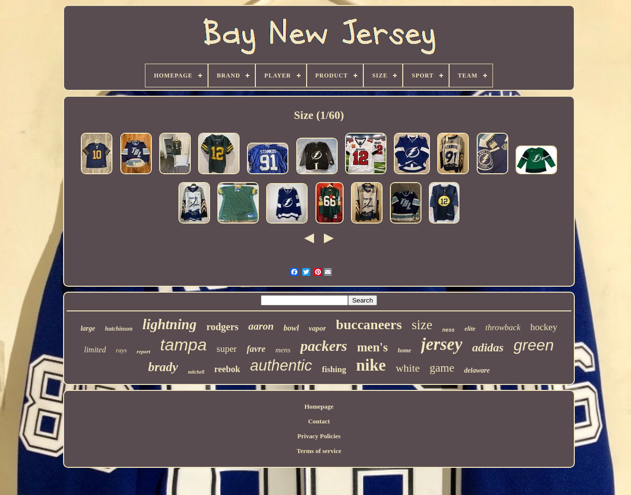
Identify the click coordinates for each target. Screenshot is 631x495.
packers (323, 346)
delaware (477, 370)
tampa (183, 344)
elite (469, 328)
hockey (544, 327)
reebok (227, 369)
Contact (319, 421)
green (534, 345)
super (226, 348)
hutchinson (119, 328)
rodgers (223, 326)
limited (94, 349)
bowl (291, 328)
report (143, 351)
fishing (334, 369)
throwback (503, 327)
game (442, 368)
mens (282, 350)
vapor (317, 328)
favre (255, 349)
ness (448, 330)
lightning (169, 324)
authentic (281, 365)
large (87, 328)
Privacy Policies (319, 436)
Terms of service (319, 451)
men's (372, 347)
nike (371, 365)
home (404, 350)
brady (163, 367)
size (422, 324)
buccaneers (369, 324)
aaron (261, 326)
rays (121, 350)
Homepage (318, 406)
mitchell (196, 372)
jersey (441, 344)
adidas (488, 347)
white (408, 368)
